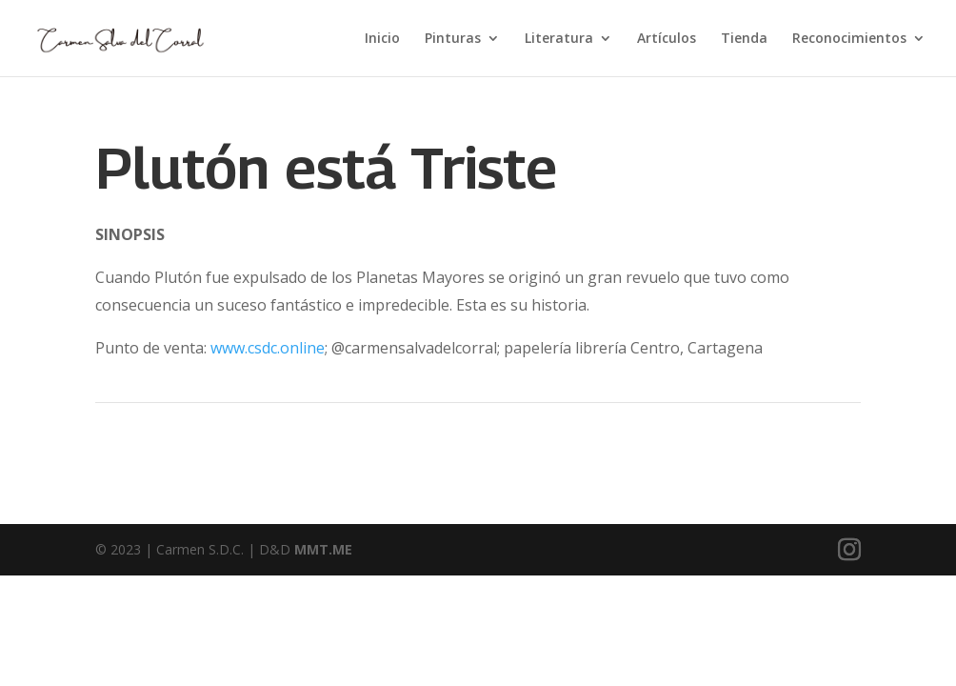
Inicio (382, 39)
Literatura (559, 39)
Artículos (666, 39)
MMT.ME (323, 549)
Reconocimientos (849, 39)
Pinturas (453, 39)
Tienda (744, 39)
